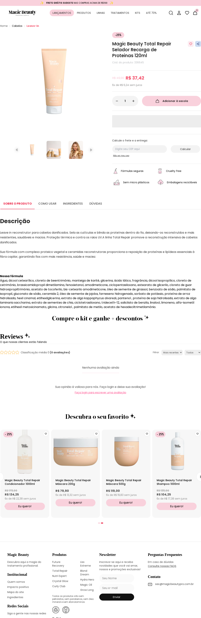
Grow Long (87, 590)
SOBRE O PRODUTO (17, 203)
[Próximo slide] (90, 150)
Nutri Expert (59, 576)
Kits (137, 13)
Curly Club (58, 586)
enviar (116, 597)
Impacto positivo (18, 587)
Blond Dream (84, 572)
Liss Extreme (85, 563)
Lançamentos (62, 13)
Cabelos (17, 26)
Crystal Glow (60, 581)
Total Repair (59, 571)
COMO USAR (47, 203)
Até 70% (151, 13)
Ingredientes (15, 597)
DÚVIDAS (95, 203)
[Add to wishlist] (191, 44)
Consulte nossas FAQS (162, 566)
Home (4, 26)
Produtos (84, 13)
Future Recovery (58, 563)
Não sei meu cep (121, 155)
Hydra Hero (87, 579)
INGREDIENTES (73, 203)
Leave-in (33, 26)
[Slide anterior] (17, 150)
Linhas (101, 13)
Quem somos (16, 582)
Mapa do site (15, 592)
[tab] (99, 523)
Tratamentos (120, 13)
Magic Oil (86, 585)
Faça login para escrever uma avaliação (100, 392)
